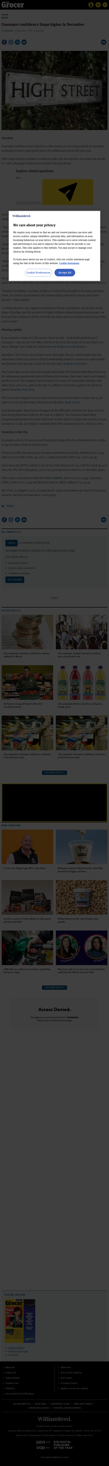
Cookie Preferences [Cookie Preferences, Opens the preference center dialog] (38, 272)
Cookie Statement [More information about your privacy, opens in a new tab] (69, 263)
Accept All (64, 272)
